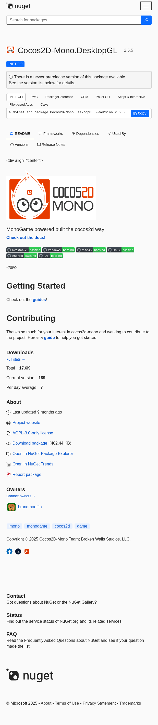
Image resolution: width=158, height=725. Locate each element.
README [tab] (20, 133)
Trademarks (130, 703)
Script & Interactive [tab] (131, 97)
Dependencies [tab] (85, 133)
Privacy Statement (99, 703)
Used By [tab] (117, 133)
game (82, 526)
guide (49, 337)
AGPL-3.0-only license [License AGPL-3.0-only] (33, 433)
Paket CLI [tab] (103, 97)
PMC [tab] (34, 97)
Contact (15, 596)
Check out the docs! (25, 237)
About (46, 703)
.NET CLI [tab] (16, 97)
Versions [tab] (19, 144)
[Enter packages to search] (73, 20)
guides (39, 299)
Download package (30, 443)
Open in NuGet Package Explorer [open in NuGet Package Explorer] (43, 453)
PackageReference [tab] (59, 97)
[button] (140, 113)
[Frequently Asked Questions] (11, 634)
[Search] (146, 20)
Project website (26, 422)
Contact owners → (21, 496)
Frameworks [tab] (51, 133)
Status (14, 615)
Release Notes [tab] (51, 144)
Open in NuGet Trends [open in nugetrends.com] (33, 464)
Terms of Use (67, 703)
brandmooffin (30, 507)
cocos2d (62, 526)
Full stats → (15, 359)
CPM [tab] (84, 97)
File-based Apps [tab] (21, 104)
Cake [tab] (44, 104)
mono (14, 526)
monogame (37, 526)
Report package (27, 474)
